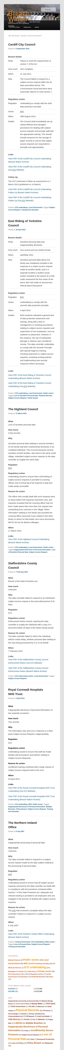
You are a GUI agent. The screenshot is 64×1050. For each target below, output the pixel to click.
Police (51, 976)
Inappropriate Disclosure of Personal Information (32, 550)
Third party (50, 1004)
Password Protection (45, 1039)
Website (41, 1019)
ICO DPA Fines (34, 22)
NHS (30, 804)
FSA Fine (18, 967)
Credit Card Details (43, 1016)
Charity (21, 971)
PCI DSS (32, 1006)
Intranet (23, 1014)
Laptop (18, 1022)
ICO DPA (11, 991)
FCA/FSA (11, 989)
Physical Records (45, 396)
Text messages (13, 1014)
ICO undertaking (21, 207)
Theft (32, 1039)
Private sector (44, 971)
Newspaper (12, 971)
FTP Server (46, 1010)
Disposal (49, 1043)
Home (11, 22)
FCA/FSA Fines (14, 27)
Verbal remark (32, 398)
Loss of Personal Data (22, 944)
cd (17, 1003)
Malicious (40, 1006)
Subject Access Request (17, 398)
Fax (34, 1019)
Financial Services (38, 977)
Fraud (26, 1030)
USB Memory (14, 1019)
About (37, 27)
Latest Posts (21, 22)
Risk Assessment (18, 1006)
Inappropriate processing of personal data (23, 1001)
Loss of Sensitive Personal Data (26, 396)
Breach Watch (19, 16)
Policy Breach (21, 809)
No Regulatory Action (35, 974)
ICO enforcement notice (24, 676)
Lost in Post (24, 1003)
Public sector (48, 393)
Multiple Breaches (34, 1023)
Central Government (22, 942)
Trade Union (31, 971)
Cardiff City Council (21, 44)
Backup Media (37, 1004)
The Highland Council (23, 409)
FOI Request (30, 1016)
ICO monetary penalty (40, 964)
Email (26, 1019)
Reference (27, 27)
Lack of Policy (17, 1043)
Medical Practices (14, 960)
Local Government (35, 207)
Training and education (30, 210)
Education (24, 976)
